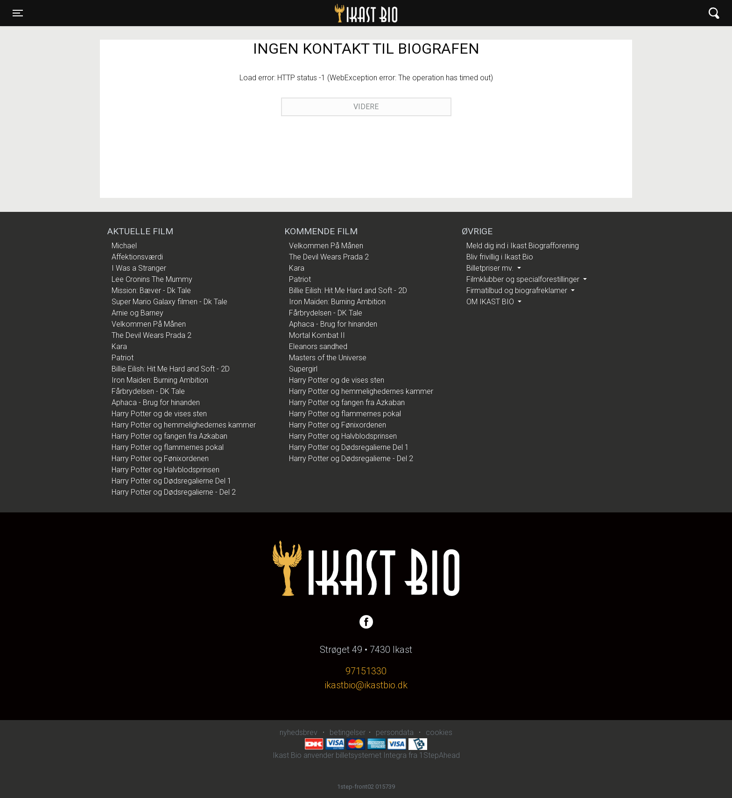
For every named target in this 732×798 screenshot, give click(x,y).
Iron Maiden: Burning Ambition (160, 380)
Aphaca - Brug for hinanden (156, 402)
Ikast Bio (318, 13)
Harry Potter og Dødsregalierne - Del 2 (174, 492)
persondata (395, 732)
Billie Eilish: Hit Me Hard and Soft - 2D (171, 368)
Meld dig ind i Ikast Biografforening (522, 245)
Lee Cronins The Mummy (152, 279)
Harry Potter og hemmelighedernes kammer (184, 424)
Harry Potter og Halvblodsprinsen (165, 469)
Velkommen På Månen (149, 324)
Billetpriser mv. (490, 268)
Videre (366, 106)
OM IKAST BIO (491, 301)
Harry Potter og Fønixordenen (160, 458)
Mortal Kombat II (317, 335)
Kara (119, 346)
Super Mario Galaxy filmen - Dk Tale (169, 301)
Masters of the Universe (327, 357)
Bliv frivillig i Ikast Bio (499, 256)
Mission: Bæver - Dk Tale (151, 290)
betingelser (348, 732)
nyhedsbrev (298, 732)
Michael (124, 245)
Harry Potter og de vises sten (159, 413)
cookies (439, 732)
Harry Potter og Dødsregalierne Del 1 (172, 480)
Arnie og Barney (137, 312)
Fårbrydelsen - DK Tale (148, 391)
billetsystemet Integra (371, 755)
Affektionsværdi (137, 256)
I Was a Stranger (139, 268)
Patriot (123, 357)
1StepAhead (439, 755)
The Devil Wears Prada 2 (151, 335)
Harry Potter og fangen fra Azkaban (169, 436)
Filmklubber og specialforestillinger (523, 279)
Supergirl (303, 368)
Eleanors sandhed (318, 346)
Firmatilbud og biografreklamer (517, 290)
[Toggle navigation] (17, 13)
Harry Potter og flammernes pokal (168, 447)
